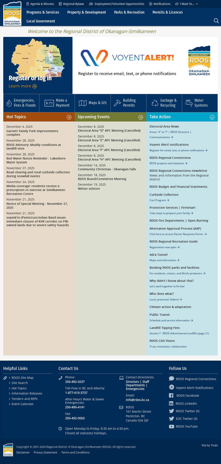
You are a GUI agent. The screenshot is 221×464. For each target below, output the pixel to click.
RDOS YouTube (183, 426)
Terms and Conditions (75, 452)
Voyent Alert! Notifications (191, 388)
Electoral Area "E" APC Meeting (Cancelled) (109, 140)
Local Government (41, 21)
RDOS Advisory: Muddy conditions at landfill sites (33, 147)
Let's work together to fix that (167, 286)
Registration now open (163, 247)
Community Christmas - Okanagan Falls (107, 169)
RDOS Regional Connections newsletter (178, 171)
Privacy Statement (45, 452)
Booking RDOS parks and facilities (174, 268)
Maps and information (163, 260)
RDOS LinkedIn (183, 403)
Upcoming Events (94, 117)
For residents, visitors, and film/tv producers (176, 273)
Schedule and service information (170, 320)
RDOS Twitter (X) (184, 411)
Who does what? (162, 294)
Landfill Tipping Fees (165, 328)
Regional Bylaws (71, 4)
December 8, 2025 (91, 127)
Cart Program (158, 200)
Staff (145, 382)
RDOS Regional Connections (170, 158)
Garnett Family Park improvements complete (32, 133)
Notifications (159, 4)
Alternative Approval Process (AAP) (175, 228)
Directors (132, 382)
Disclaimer (23, 452)
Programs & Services (43, 12)
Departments (135, 385)
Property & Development (86, 12)
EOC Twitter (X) (183, 419)
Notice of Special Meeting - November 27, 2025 (37, 206)
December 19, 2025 (92, 184)
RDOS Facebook (184, 395)
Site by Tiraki (210, 445)
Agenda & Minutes (40, 4)
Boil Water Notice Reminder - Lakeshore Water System (36, 160)
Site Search (20, 383)
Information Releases (27, 393)
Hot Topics (16, 117)
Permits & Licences (168, 12)
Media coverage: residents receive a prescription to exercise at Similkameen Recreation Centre (35, 190)
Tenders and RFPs (25, 399)
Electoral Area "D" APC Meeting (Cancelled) (109, 131)
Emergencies (135, 389)
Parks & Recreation (129, 12)
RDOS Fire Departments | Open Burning (179, 221)
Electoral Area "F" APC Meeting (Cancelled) (109, 150)
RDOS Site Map (22, 378)
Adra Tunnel (158, 255)
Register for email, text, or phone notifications (177, 150)
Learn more (23, 86)
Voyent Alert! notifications (169, 145)
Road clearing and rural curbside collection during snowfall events (38, 174)
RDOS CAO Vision (162, 341)
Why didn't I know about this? (172, 281)
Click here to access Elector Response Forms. (177, 234)
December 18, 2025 (92, 175)
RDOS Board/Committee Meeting (102, 179)
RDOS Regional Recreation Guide (174, 241)
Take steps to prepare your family (170, 213)
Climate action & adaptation (170, 307)
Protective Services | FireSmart (173, 208)
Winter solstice (89, 189)
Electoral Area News (164, 126)
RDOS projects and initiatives (167, 163)
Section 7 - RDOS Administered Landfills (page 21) (179, 333)
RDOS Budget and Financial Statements (178, 187)
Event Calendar (23, 404)
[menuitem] (40, 4)
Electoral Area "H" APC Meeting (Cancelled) (109, 159)
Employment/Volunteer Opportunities (116, 4)
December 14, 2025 (92, 165)
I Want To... (184, 4)
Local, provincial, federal (164, 299)
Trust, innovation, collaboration (168, 346)
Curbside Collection (164, 195)
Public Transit (160, 315)
